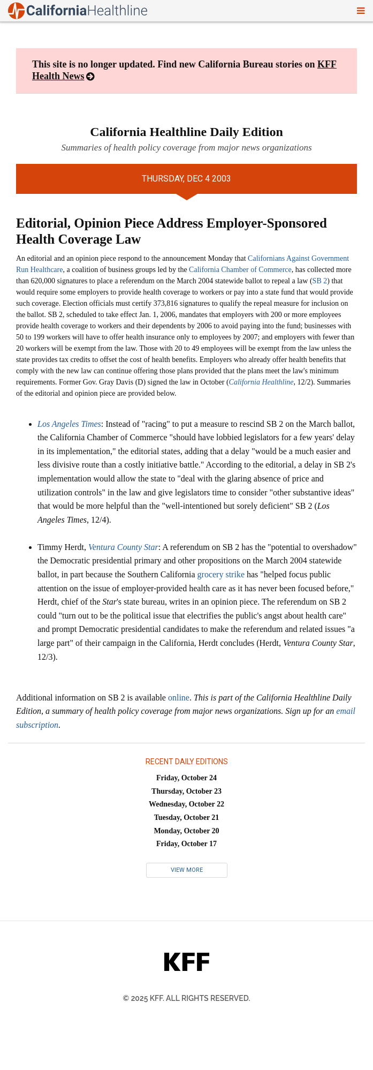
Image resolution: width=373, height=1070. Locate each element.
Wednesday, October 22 (186, 804)
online (178, 697)
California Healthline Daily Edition (186, 132)
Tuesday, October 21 (186, 817)
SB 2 (320, 281)
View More (187, 869)
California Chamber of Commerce (240, 270)
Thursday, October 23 (186, 791)
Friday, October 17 (186, 844)
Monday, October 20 (186, 831)
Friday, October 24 (186, 778)
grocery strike (221, 574)
